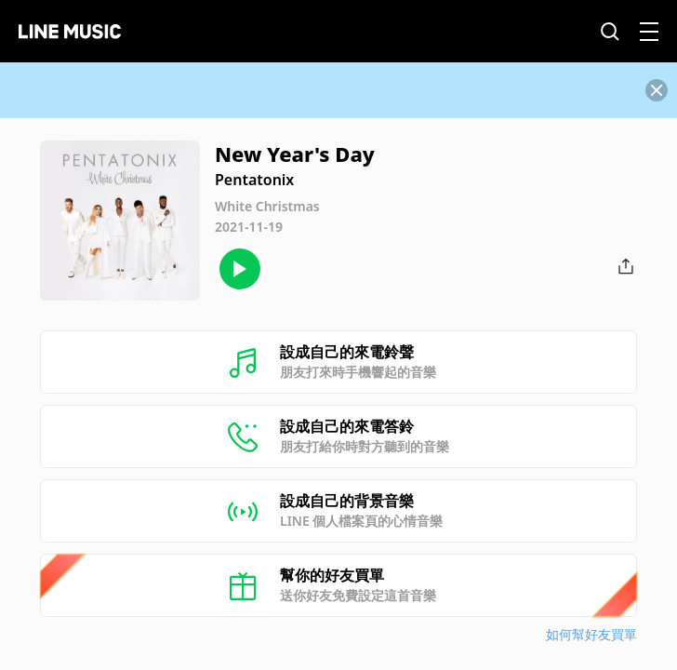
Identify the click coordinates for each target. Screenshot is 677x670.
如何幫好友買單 (591, 634)
